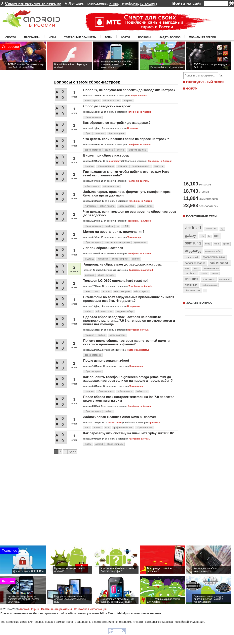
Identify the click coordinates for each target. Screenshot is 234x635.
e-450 (125, 226)
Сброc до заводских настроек (107, 106)
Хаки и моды (134, 237)
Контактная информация (90, 609)
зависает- (123, 166)
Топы (108, 37)
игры (113, 3)
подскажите (209, 279)
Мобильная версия (202, 37)
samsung (193, 243)
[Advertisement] (207, 136)
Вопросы (144, 37)
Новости (10, 37)
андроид (128, 100)
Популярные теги (201, 216)
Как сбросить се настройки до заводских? (117, 122)
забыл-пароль (92, 100)
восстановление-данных (117, 242)
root (216, 235)
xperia (226, 244)
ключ (187, 269)
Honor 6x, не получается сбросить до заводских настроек (129, 90)
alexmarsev (115, 161)
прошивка (103, 258)
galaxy (190, 235)
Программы (32, 37)
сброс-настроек (111, 100)
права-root (224, 279)
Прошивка (132, 128)
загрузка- (159, 166)
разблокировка (209, 285)
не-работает (191, 273)
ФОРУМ (191, 88)
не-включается (211, 268)
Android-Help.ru (29, 609)
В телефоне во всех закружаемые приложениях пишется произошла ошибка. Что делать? (128, 298)
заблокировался (195, 263)
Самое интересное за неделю (33, 3)
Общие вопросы (138, 95)
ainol (87, 427)
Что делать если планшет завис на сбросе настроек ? (126, 139)
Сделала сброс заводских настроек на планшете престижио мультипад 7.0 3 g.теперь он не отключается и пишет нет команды (129, 320)
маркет (196, 269)
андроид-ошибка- (137, 150)
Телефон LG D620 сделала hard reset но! (115, 280)
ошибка (109, 150)
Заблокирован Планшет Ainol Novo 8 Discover (119, 417)
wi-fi (107, 427)
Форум (125, 37)
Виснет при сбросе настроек (106, 155)
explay (88, 444)
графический (191, 257)
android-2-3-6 (211, 229)
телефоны (129, 3)
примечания (140, 242)
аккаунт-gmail (145, 206)
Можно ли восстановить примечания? (113, 231)
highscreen (90, 206)
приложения (96, 3)
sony (207, 243)
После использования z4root (106, 360)
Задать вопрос (170, 37)
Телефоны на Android (139, 112)
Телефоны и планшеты (80, 37)
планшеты (149, 3)
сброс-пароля (141, 291)
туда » (72, 451)
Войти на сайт (187, 3)
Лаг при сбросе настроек (103, 248)
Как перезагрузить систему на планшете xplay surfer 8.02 (128, 433)
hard (96, 291)
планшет (99, 133)
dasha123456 (115, 422)
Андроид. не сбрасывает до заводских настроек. (123, 264)
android (120, 150)
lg (118, 226)
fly (222, 228)
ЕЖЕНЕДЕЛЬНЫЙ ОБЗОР (205, 82)
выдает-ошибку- (125, 311)
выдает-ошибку (213, 251)
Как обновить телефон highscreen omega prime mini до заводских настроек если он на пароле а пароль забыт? (128, 378)
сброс (88, 133)
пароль (215, 273)
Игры (52, 37)
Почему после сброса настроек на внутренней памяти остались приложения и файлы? (126, 342)
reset (87, 291)
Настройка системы (138, 181)
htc (202, 236)
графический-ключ (122, 427)
